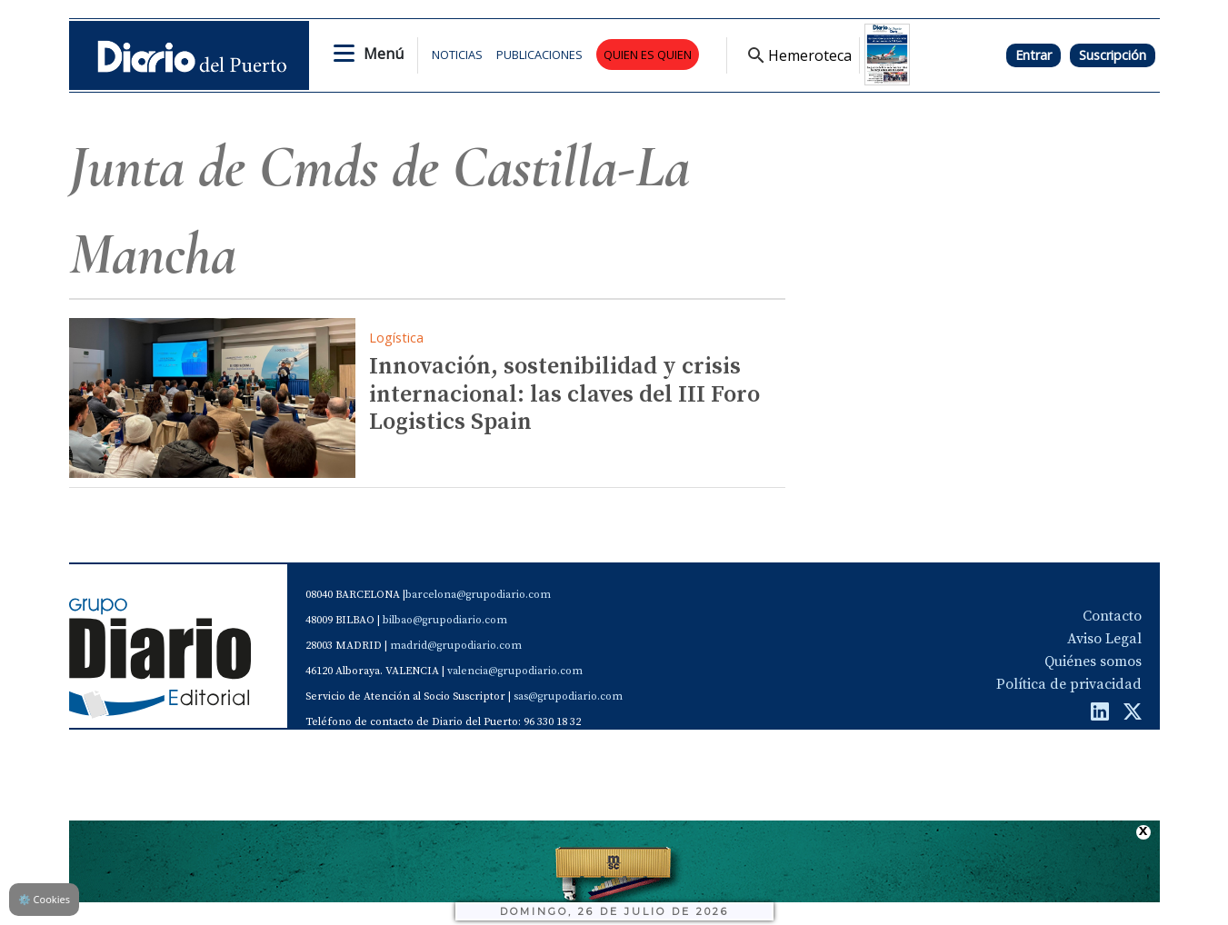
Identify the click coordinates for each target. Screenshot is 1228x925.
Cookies (44, 899)
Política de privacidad (1069, 684)
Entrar (1033, 55)
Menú (384, 54)
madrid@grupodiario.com (456, 645)
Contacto (1112, 616)
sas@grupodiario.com (568, 696)
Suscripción (1112, 55)
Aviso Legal (1104, 639)
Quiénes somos (1093, 661)
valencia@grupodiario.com (515, 671)
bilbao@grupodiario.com (445, 620)
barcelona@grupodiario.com (478, 595)
